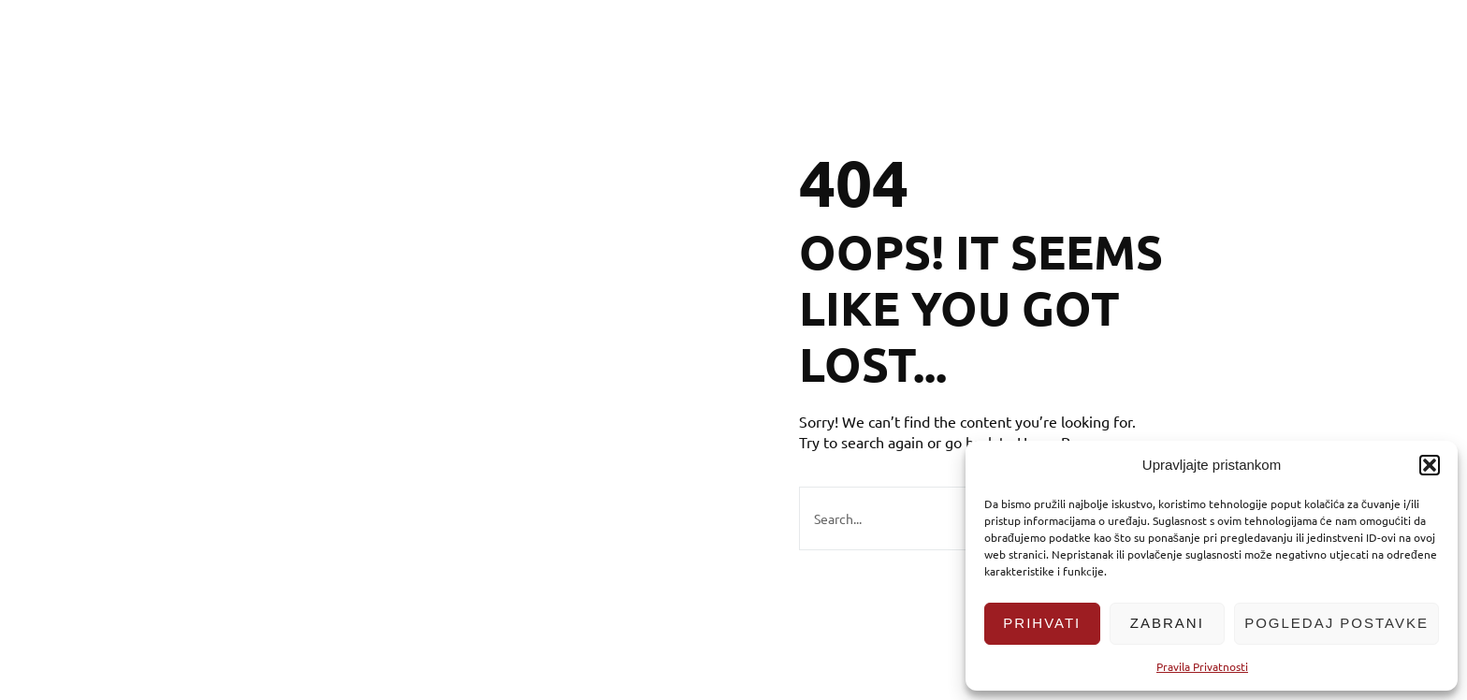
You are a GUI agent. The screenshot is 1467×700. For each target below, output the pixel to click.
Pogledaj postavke (1336, 623)
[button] (1429, 465)
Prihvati (1042, 623)
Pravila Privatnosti (1202, 666)
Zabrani (1167, 623)
